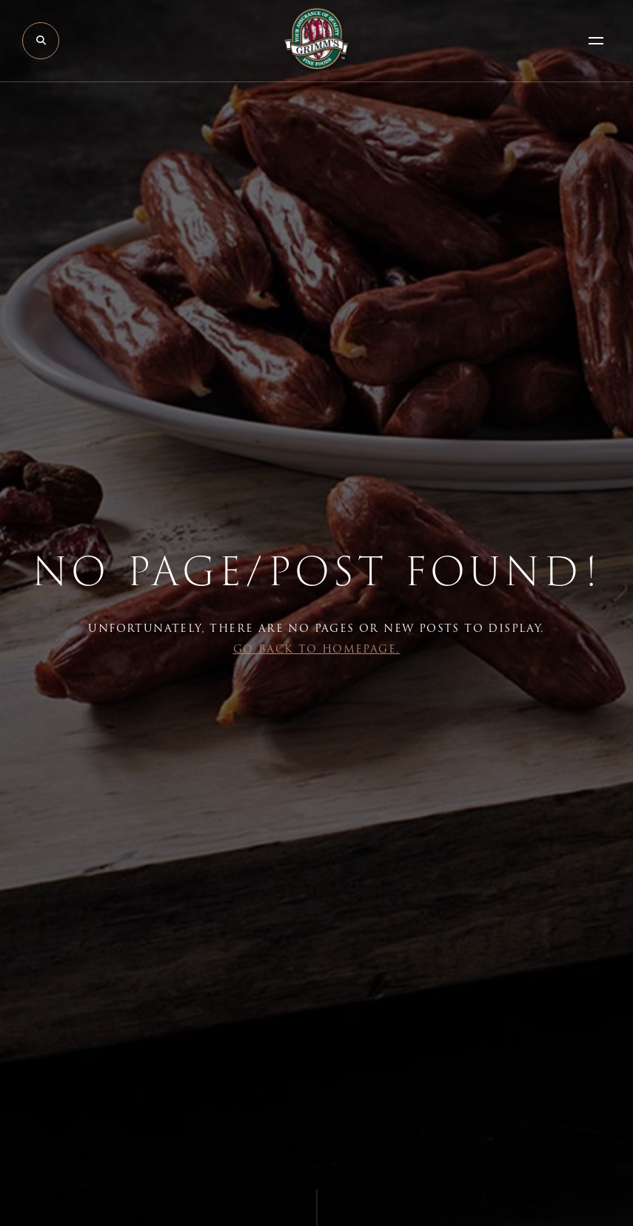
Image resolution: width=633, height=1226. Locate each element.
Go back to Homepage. (317, 649)
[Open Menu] (596, 41)
